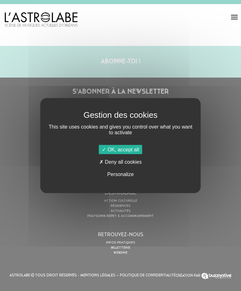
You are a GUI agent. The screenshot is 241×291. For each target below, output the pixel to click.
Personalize (120, 174)
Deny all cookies (120, 161)
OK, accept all (120, 149)
